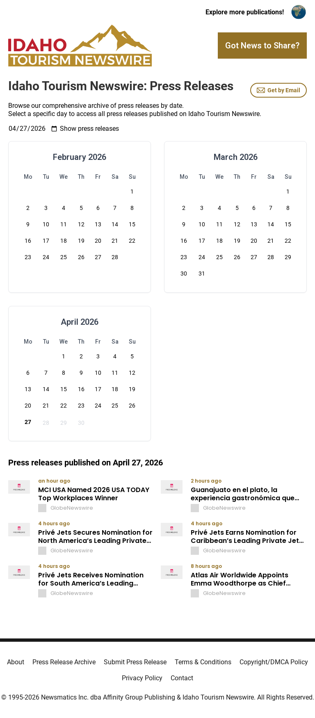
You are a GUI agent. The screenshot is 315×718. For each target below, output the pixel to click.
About (15, 662)
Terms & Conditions (203, 662)
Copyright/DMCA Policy (274, 662)
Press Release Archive (64, 662)
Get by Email (278, 90)
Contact (182, 678)
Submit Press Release (135, 662)
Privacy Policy (142, 678)
